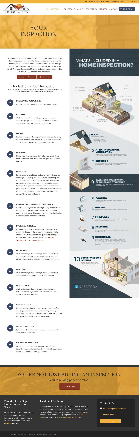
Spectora (45, 434)
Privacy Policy (52, 434)
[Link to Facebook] (126, 1)
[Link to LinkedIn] (131, 1)
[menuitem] (52, 9)
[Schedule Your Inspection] (110, 421)
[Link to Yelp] (134, 1)
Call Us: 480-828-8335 (92, 2)
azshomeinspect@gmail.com (113, 2)
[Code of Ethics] (44, 77)
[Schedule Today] (69, 386)
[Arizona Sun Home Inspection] (17, 9)
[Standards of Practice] (26, 77)
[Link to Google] (129, 1)
